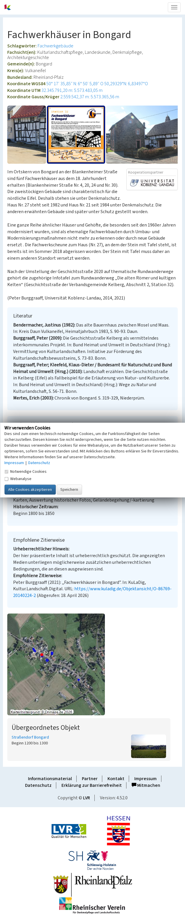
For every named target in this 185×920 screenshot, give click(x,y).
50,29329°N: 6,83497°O (126, 84)
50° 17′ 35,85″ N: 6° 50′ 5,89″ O (74, 84)
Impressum (145, 778)
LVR (86, 798)
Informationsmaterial (50, 778)
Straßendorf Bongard (30, 737)
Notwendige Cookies (25, 471)
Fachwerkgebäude (55, 46)
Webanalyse (17, 479)
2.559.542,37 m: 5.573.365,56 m (89, 97)
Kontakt (116, 778)
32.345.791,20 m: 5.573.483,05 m (72, 90)
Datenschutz (38, 785)
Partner (90, 778)
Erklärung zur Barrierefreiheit (91, 785)
